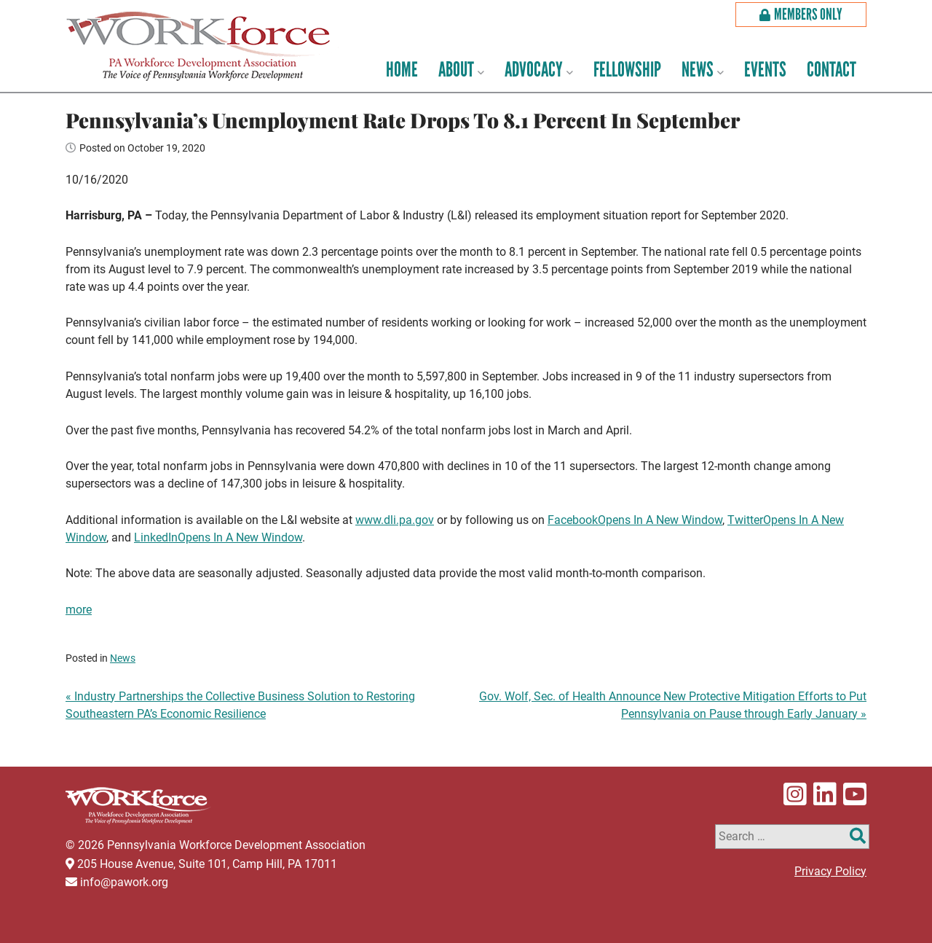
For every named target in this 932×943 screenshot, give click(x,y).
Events (765, 69)
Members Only (808, 14)
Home (402, 69)
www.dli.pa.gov (394, 520)
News (698, 69)
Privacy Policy (830, 871)
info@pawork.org (124, 882)
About (456, 69)
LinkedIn (218, 537)
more (79, 610)
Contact (831, 69)
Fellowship (627, 69)
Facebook (635, 520)
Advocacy (534, 69)
